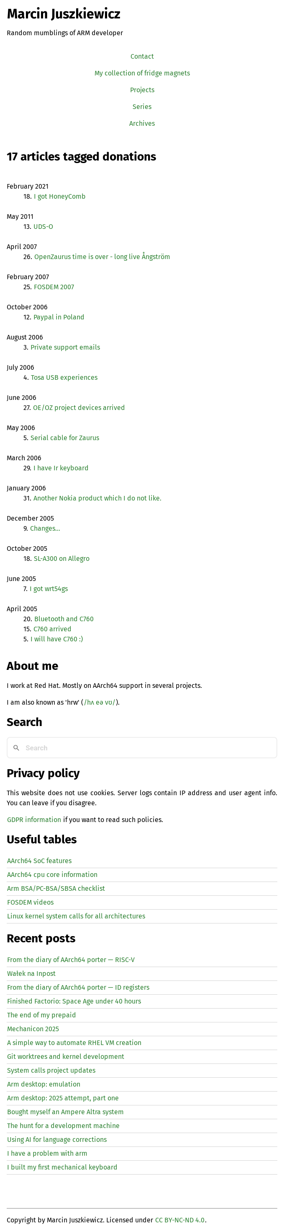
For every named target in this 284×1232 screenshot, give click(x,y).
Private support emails (65, 347)
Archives (142, 123)
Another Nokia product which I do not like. (97, 498)
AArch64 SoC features (39, 861)
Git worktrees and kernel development (65, 1057)
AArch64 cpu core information (52, 875)
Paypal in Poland (58, 317)
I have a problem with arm (47, 1153)
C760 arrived (52, 629)
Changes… (45, 528)
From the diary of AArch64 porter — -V (71, 960)
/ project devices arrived (79, 408)
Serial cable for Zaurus (65, 438)
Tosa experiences (64, 377)
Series (142, 107)
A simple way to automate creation (74, 1043)
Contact (142, 56)
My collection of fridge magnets (142, 73)
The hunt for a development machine (63, 1126)
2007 (54, 287)
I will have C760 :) (57, 639)
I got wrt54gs (49, 589)
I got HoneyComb (60, 196)
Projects (142, 90)
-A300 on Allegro (62, 559)
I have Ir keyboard (61, 468)
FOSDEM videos (30, 902)
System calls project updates (51, 1070)
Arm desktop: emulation (43, 1084)
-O (43, 227)
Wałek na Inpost (31, 974)
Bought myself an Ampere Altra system (65, 1112)
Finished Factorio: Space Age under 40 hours (74, 1001)
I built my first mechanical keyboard (62, 1167)
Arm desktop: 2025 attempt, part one (63, 1098)
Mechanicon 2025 (33, 1029)
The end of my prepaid (41, 1015)
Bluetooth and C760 (64, 619)
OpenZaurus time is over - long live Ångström (102, 257)
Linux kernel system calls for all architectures (76, 916)
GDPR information (34, 820)
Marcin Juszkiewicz (63, 14)
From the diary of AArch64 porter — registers (78, 987)
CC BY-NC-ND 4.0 (180, 1220)
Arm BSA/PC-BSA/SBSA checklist (56, 888)
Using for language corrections (57, 1140)
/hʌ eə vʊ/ (99, 702)
